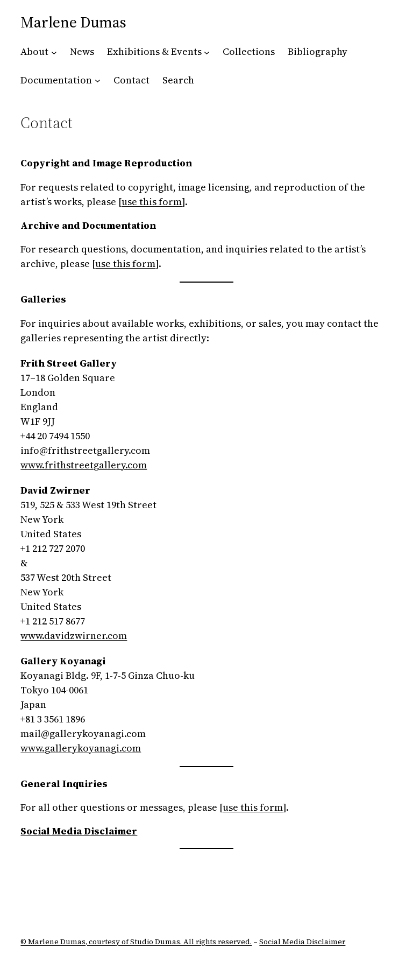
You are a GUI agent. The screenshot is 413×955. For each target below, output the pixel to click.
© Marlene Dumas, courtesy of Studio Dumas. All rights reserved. (136, 942)
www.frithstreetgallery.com (83, 465)
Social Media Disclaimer (302, 942)
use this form (152, 201)
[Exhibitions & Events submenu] (207, 52)
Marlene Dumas (73, 22)
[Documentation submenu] (98, 80)
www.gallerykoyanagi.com (80, 748)
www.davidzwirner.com (73, 635)
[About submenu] (54, 52)
